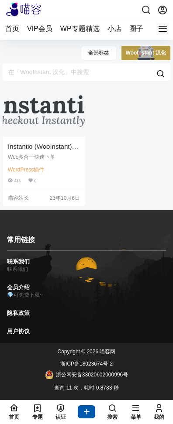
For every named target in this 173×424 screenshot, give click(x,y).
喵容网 (106, 352)
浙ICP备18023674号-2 (86, 364)
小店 (114, 28)
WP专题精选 (80, 28)
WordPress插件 (26, 170)
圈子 (136, 28)
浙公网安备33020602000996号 (86, 374)
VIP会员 (39, 28)
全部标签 (98, 53)
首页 (12, 28)
